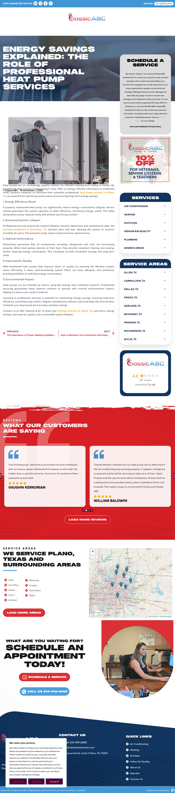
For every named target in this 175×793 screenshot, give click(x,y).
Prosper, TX (145, 322)
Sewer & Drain (122, 31)
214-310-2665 (150, 12)
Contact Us (164, 31)
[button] (112, 584)
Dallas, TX (145, 289)
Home (6, 31)
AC (30, 31)
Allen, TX (145, 272)
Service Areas (145, 31)
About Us (18, 31)
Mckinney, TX (145, 314)
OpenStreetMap (166, 617)
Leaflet (153, 617)
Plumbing (102, 31)
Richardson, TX (145, 330)
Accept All (54, 781)
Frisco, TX (145, 297)
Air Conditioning (145, 206)
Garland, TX (145, 305)
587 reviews (145, 379)
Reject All (36, 781)
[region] (36, 762)
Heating (42, 31)
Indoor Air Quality (80, 31)
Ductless (58, 31)
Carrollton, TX (145, 280)
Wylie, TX (145, 339)
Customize (18, 781)
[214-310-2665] (128, 12)
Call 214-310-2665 (75, 742)
